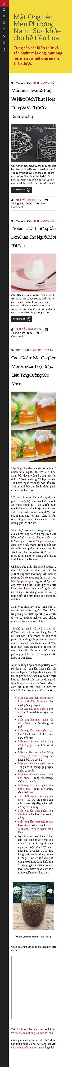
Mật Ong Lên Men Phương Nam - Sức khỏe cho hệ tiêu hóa (37, 27)
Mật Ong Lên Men (22, 468)
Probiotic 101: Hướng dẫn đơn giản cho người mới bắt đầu (33, 237)
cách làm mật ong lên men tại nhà (33, 1032)
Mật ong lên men (43, 350)
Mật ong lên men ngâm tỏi (34, 763)
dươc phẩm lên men (44, 541)
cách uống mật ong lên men (26, 1047)
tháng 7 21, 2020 (21, 203)
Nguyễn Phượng (28, 200)
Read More (21, 190)
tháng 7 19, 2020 (21, 332)
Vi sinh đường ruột (44, 82)
